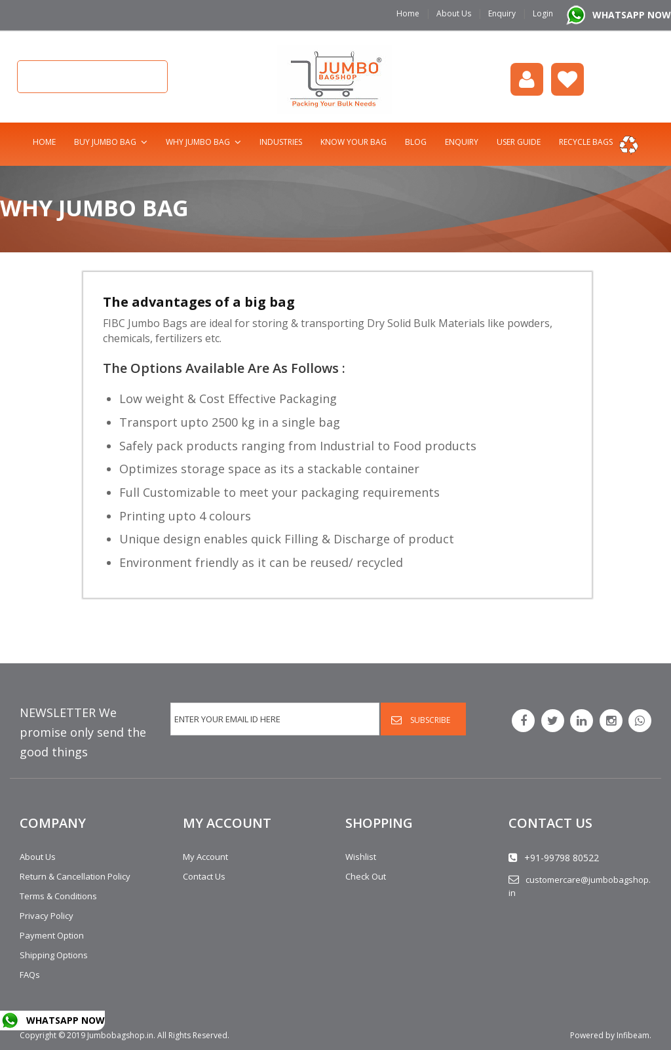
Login (543, 13)
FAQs (30, 975)
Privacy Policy (46, 916)
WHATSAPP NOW (631, 15)
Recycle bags (586, 141)
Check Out (365, 876)
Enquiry (502, 13)
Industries (280, 141)
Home (407, 13)
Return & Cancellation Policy (75, 876)
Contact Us (204, 876)
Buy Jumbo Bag (105, 141)
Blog (416, 141)
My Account (205, 857)
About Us (453, 13)
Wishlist (567, 79)
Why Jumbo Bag (198, 141)
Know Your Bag (353, 141)
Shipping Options (54, 955)
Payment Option (52, 935)
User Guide (519, 141)
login (526, 79)
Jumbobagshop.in (120, 1035)
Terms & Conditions (58, 896)
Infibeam (633, 1035)
